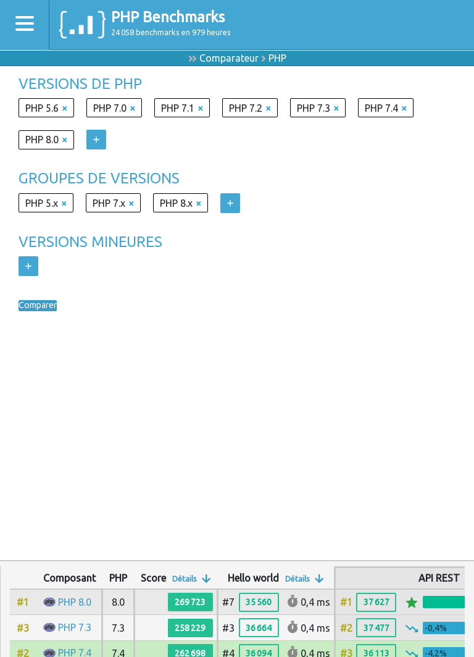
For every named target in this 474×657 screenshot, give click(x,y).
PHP (277, 58)
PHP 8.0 (74, 602)
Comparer (41, 305)
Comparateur (229, 58)
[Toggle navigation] (24, 25)
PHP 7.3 (74, 627)
